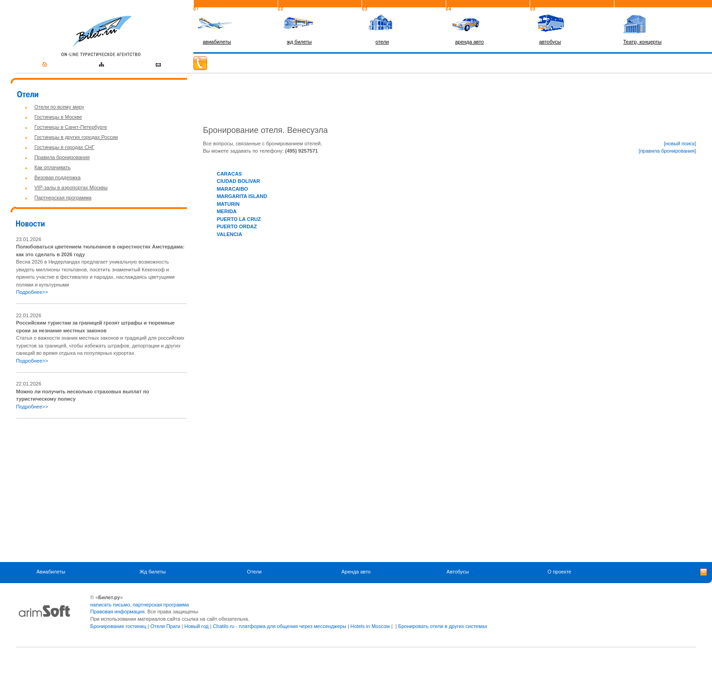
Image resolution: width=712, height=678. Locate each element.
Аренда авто (356, 571)
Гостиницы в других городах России (76, 137)
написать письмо (110, 604)
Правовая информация (117, 611)
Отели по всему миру (59, 107)
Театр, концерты (642, 41)
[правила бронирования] (667, 151)
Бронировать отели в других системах (442, 626)
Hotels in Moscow (370, 626)
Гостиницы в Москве (58, 117)
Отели (254, 571)
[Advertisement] (93, 490)
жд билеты (299, 41)
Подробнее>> (32, 292)
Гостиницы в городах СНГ (64, 147)
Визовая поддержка (57, 177)
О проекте (559, 571)
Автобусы (458, 571)
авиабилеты (217, 41)
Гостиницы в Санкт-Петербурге (70, 127)
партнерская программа (161, 604)
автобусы (550, 41)
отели (382, 41)
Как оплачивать (52, 167)
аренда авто (469, 41)
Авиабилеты (50, 571)
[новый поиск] (680, 143)
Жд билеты (152, 571)
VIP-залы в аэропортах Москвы (71, 187)
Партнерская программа (63, 197)
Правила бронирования (62, 157)
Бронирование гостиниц (118, 626)
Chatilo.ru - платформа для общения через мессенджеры (279, 626)
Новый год (196, 626)
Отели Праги (165, 626)
